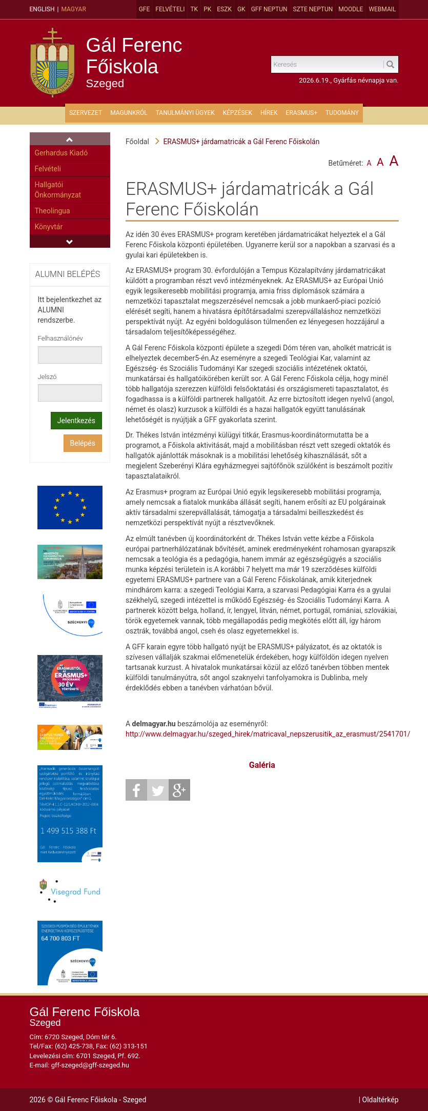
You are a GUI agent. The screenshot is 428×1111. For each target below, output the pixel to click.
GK (241, 9)
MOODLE (350, 9)
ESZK (224, 9)
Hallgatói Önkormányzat (58, 190)
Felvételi (170, 9)
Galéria (262, 765)
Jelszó (47, 377)
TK (194, 9)
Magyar (73, 9)
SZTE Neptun (313, 9)
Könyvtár (49, 227)
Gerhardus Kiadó (61, 153)
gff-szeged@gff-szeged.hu (90, 1065)
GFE (144, 9)
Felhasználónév (60, 338)
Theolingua (52, 211)
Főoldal (137, 141)
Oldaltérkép (380, 1100)
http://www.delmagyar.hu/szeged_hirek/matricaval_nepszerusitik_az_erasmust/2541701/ (268, 734)
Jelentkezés (76, 420)
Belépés (83, 443)
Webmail (382, 9)
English (42, 9)
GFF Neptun (269, 9)
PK (207, 9)
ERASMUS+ (301, 112)
